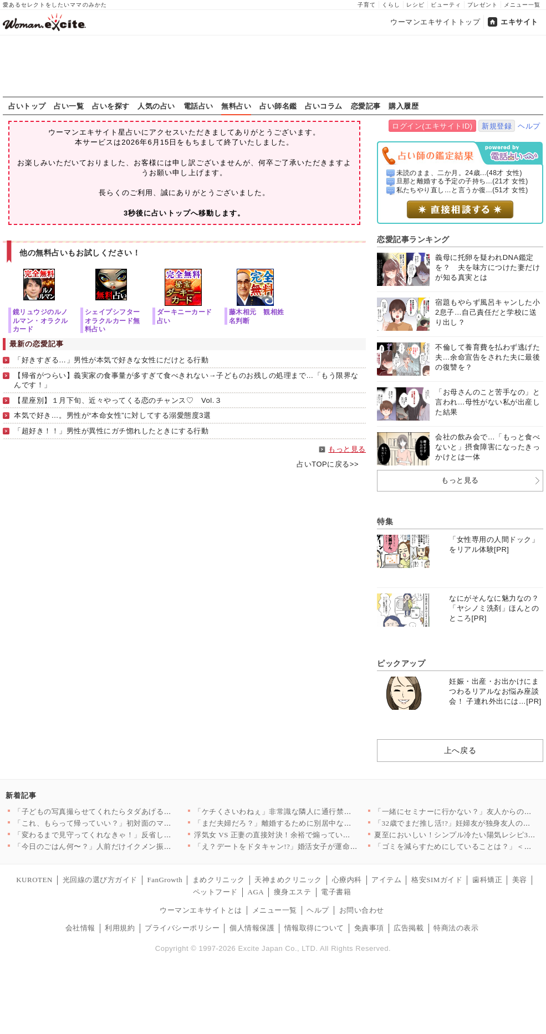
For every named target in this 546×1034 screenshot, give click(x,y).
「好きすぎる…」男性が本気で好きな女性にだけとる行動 (111, 360)
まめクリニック (218, 880)
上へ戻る (460, 750)
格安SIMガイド (436, 880)
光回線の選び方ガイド (100, 880)
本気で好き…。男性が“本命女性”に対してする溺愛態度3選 (112, 415)
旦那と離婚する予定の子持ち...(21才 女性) (462, 181)
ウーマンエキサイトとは (201, 910)
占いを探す (111, 106)
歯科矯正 (487, 880)
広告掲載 (408, 928)
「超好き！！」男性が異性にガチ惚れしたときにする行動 (111, 431)
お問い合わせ (361, 910)
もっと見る (347, 449)
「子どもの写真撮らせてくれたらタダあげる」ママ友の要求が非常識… (134, 811)
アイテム (386, 880)
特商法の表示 (455, 928)
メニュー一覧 (522, 5)
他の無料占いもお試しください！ (80, 252)
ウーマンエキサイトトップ (435, 22)
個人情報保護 (251, 928)
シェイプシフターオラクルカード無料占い (112, 320)
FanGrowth (164, 880)
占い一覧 (69, 106)
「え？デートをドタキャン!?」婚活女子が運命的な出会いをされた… (309, 846)
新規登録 (497, 126)
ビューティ (446, 5)
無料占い (236, 106)
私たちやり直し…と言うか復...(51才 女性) (462, 190)
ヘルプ (529, 126)
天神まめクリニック (288, 880)
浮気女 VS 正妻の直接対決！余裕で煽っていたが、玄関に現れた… (306, 835)
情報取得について (314, 928)
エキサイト (519, 22)
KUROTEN (34, 880)
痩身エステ (293, 892)
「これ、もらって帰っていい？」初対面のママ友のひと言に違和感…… (134, 823)
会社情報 (80, 928)
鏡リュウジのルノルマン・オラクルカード (40, 320)
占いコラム (324, 106)
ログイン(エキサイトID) (432, 126)
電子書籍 (336, 892)
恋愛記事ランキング (413, 239)
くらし (391, 5)
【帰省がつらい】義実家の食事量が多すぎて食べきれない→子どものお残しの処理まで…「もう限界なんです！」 (186, 380)
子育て (367, 5)
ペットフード (215, 892)
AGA (256, 892)
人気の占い (156, 106)
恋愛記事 (366, 106)
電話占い (198, 106)
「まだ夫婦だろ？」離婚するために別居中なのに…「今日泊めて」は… (314, 823)
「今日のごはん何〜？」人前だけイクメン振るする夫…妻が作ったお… (134, 846)
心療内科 (347, 880)
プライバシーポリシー (182, 928)
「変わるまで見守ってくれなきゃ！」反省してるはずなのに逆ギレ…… (134, 835)
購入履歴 (404, 106)
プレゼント (482, 5)
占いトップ (27, 106)
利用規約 (120, 928)
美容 (519, 880)
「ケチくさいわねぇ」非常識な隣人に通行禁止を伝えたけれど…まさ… (314, 811)
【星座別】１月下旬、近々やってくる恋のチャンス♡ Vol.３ (118, 400)
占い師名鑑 (278, 106)
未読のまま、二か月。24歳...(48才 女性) (459, 173)
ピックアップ (401, 663)
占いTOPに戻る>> (328, 464)
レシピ (415, 5)
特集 (385, 521)
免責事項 (369, 928)
